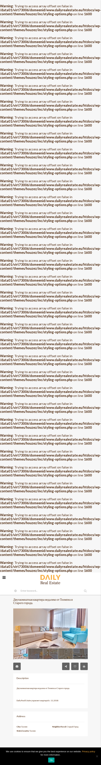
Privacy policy (88, 751)
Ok (51, 760)
